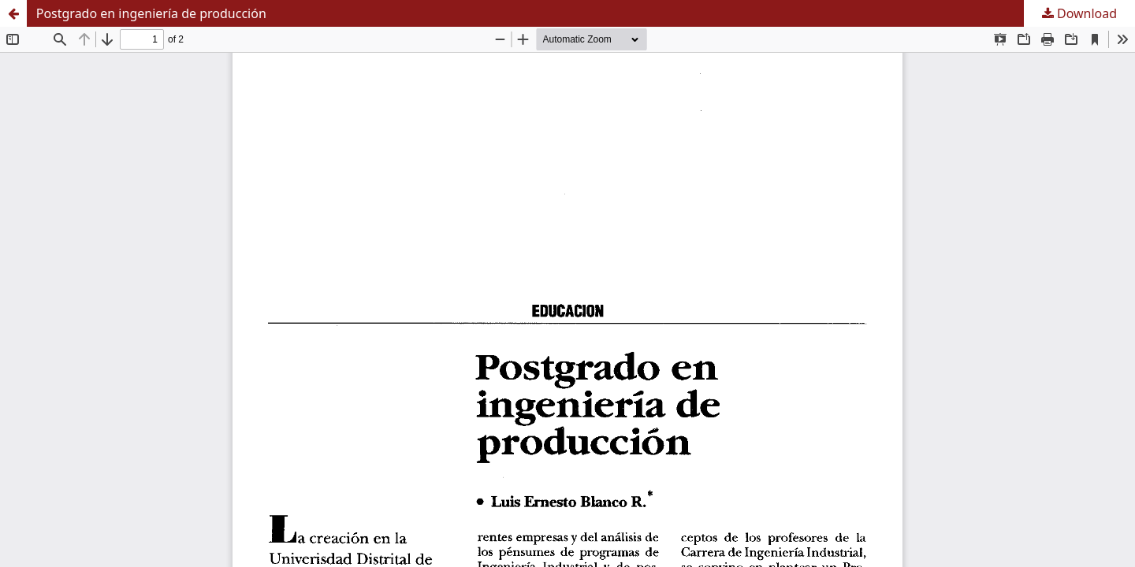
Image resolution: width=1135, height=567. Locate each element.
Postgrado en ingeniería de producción (151, 13)
